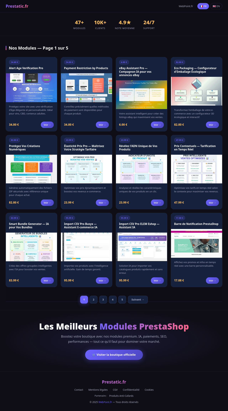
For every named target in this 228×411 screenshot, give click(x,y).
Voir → (47, 124)
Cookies (149, 389)
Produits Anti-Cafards (121, 395)
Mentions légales (98, 389)
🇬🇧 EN (216, 6)
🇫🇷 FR (203, 6)
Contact (78, 389)
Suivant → (137, 299)
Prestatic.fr (17, 6)
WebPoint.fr (186, 6)
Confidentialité (131, 389)
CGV (115, 389)
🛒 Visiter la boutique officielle (114, 355)
